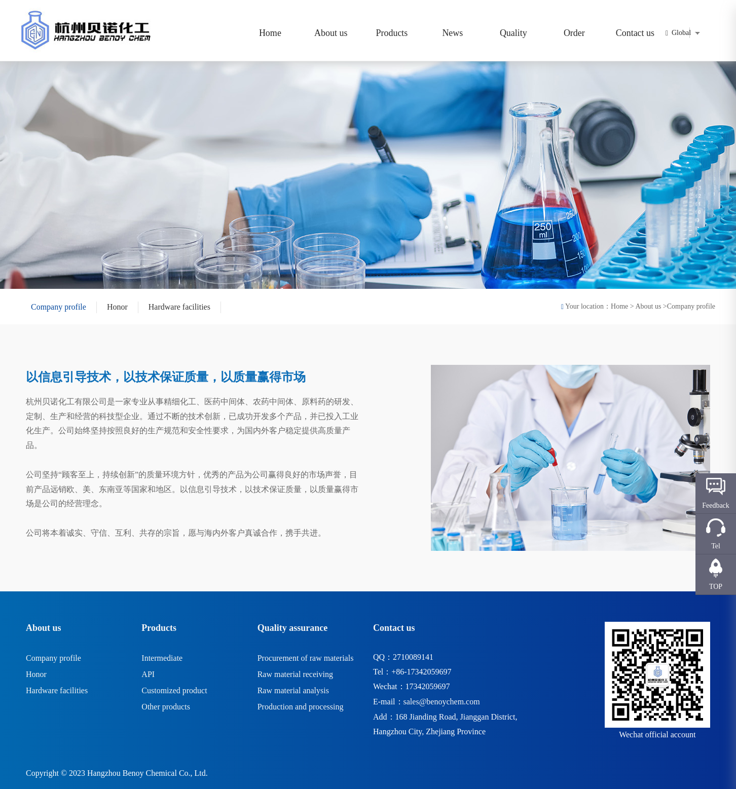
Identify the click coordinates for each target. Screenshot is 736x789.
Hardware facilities (179, 307)
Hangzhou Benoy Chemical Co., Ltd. (147, 773)
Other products (165, 706)
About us (331, 33)
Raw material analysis (293, 690)
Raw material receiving (295, 674)
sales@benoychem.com (441, 701)
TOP (715, 586)
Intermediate (161, 658)
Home (270, 33)
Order (574, 33)
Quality (513, 33)
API (148, 674)
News (452, 33)
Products (392, 33)
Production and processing (300, 706)
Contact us (635, 33)
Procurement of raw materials (305, 658)
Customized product (174, 690)
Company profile (58, 307)
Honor (117, 307)
